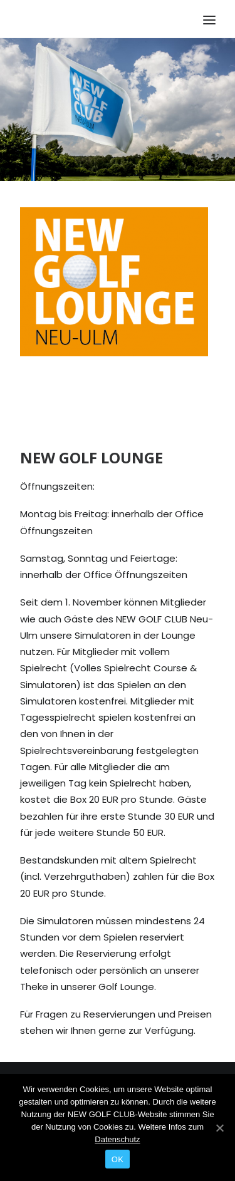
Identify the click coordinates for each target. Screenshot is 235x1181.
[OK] (219, 1128)
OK (117, 1159)
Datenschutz (117, 1139)
